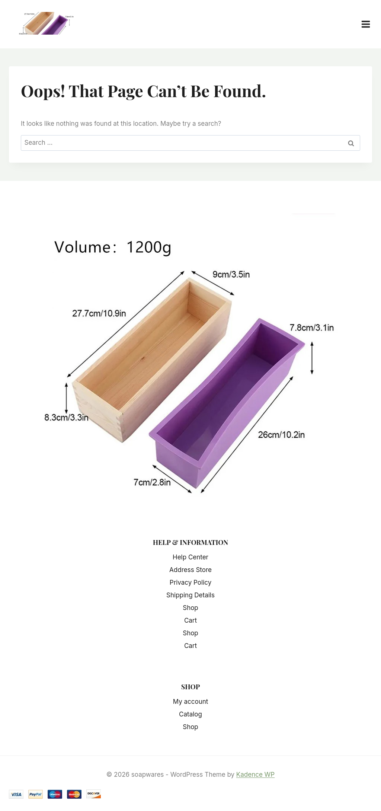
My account (190, 701)
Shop (190, 608)
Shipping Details (190, 595)
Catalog (190, 714)
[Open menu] (369, 24)
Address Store (190, 570)
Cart (190, 620)
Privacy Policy (190, 582)
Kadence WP (255, 774)
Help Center (190, 557)
